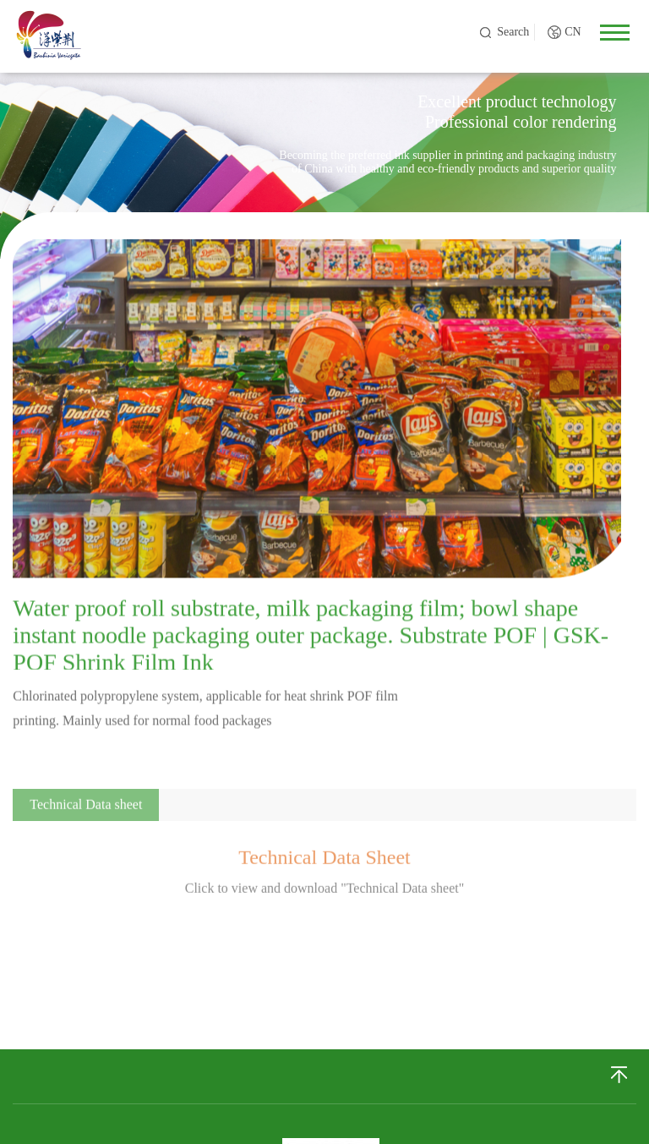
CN (572, 31)
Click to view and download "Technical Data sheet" (325, 896)
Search (513, 31)
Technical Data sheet (86, 813)
